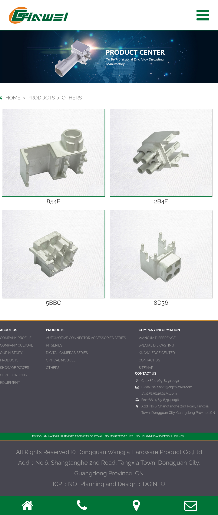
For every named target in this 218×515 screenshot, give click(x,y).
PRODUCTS (9, 360)
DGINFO (179, 436)
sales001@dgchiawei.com (172, 387)
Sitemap (146, 368)
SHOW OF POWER (14, 368)
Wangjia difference (157, 338)
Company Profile (16, 338)
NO (138, 436)
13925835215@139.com (159, 393)
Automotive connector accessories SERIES (86, 338)
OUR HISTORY (11, 353)
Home (12, 98)
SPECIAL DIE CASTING (156, 345)
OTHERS (52, 368)
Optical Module (61, 360)
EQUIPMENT (10, 383)
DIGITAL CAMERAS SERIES (67, 353)
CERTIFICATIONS (13, 375)
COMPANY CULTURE (16, 345)
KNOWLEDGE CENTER (157, 353)
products (41, 98)
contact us (149, 360)
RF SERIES (54, 345)
